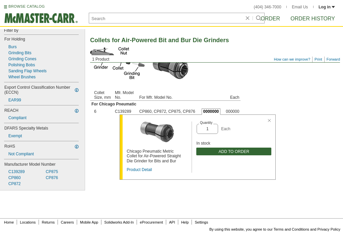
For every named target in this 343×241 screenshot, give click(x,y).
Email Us (300, 7)
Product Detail (139, 169)
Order (270, 18)
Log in (327, 7)
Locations (28, 222)
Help (185, 222)
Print (318, 59)
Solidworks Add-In (119, 222)
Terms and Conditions (291, 229)
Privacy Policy (329, 229)
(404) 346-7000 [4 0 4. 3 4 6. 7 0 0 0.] (267, 7)
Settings (201, 222)
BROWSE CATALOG (26, 6)
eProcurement (151, 222)
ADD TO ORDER (234, 151)
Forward (333, 59)
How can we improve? (292, 59)
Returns (48, 222)
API (172, 222)
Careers (67, 222)
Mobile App (89, 222)
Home (9, 222)
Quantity (206, 123)
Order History (312, 18)
